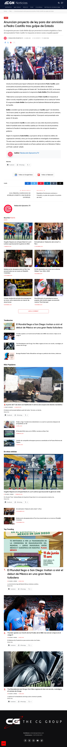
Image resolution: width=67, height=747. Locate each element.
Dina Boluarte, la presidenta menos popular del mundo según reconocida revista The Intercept (46, 300)
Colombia (39, 7)
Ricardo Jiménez (9, 494)
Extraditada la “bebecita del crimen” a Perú (47, 243)
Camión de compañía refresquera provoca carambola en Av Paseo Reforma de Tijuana (39, 441)
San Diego (17, 7)
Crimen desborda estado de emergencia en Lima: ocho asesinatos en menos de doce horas (17, 300)
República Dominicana (52, 7)
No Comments (36, 38)
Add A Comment (33, 311)
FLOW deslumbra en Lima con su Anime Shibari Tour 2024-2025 (47, 270)
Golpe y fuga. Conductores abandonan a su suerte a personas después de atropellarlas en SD (38, 422)
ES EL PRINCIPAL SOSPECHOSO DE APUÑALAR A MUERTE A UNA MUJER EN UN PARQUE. (18, 195)
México (25, 7)
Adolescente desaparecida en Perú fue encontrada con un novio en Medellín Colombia (17, 271)
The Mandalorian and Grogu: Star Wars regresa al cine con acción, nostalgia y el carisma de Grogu (39, 344)
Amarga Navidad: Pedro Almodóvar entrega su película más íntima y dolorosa (38, 353)
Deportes (8, 7)
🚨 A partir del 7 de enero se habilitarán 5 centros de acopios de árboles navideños (33, 405)
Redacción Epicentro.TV (16, 38)
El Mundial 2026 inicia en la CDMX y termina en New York (32, 431)
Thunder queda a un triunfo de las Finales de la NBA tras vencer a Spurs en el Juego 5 (38, 334)
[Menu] (62, 3)
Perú (32, 7)
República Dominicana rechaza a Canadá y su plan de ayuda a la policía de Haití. (49, 195)
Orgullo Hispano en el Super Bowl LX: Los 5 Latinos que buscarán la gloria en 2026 (17, 243)
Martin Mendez (9, 407)
